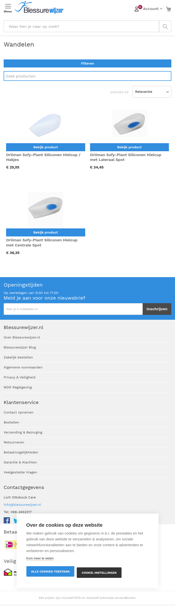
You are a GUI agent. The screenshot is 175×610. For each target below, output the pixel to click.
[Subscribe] (157, 309)
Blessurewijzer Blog (20, 347)
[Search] (87, 76)
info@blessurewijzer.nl (22, 505)
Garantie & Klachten (20, 462)
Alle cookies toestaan (50, 571)
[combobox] (87, 26)
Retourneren (14, 442)
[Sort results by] (151, 92)
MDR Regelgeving (18, 387)
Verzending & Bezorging (23, 432)
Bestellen (11, 422)
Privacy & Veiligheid (19, 377)
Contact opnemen (19, 412)
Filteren (87, 63)
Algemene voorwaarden (23, 367)
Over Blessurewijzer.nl (22, 337)
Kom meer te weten (40, 558)
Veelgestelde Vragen (20, 472)
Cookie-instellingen (99, 572)
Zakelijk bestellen (18, 357)
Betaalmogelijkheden (21, 452)
